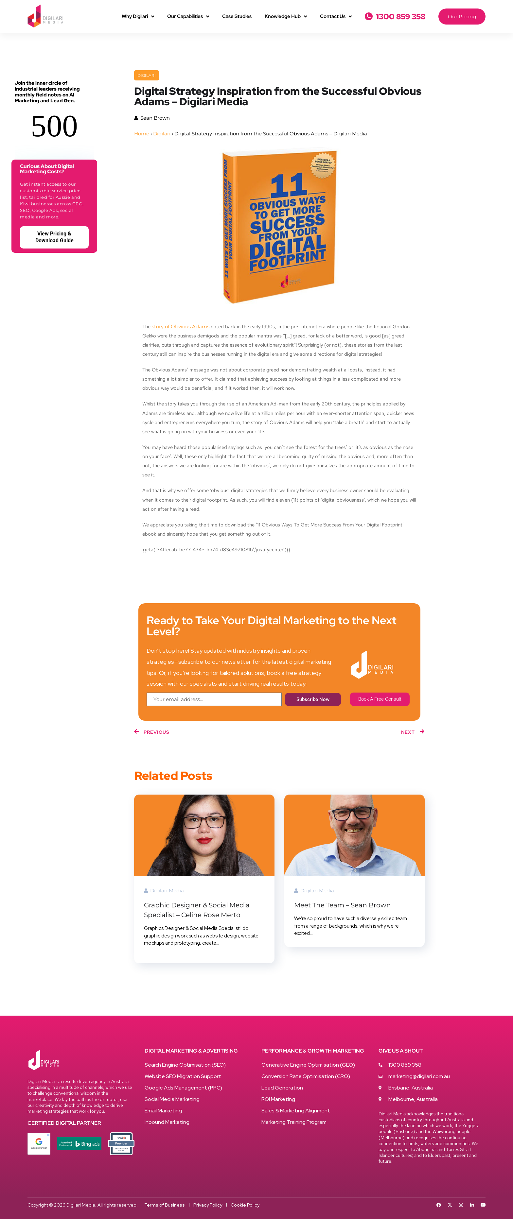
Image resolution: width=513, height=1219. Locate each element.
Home (141, 133)
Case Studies (237, 16)
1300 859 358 (400, 16)
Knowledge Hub (286, 16)
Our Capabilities (188, 16)
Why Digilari (138, 16)
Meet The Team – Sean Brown (342, 905)
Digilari (146, 75)
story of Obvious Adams (180, 326)
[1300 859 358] (369, 16)
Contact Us (336, 16)
